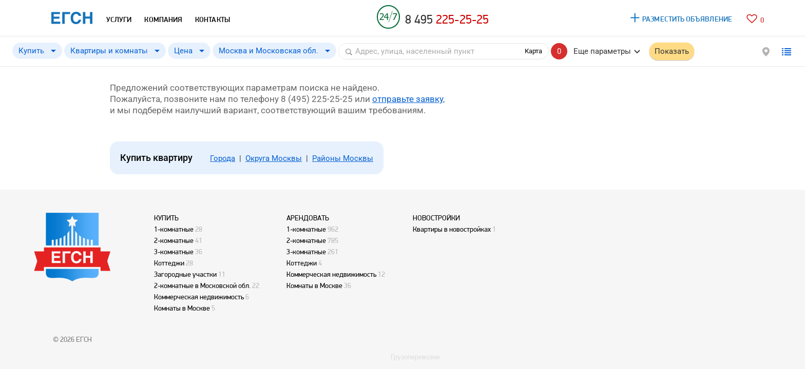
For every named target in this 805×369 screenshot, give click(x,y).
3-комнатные (174, 252)
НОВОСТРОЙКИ (436, 218)
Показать (672, 51)
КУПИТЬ (166, 218)
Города (222, 158)
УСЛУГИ (118, 19)
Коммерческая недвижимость (199, 297)
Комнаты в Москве (182, 308)
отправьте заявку (407, 99)
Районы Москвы (342, 158)
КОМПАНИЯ (163, 19)
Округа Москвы (273, 158)
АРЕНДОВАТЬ (307, 218)
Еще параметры (602, 51)
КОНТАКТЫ (212, 19)
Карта (533, 51)
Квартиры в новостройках (452, 229)
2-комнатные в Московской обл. (202, 285)
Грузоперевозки (415, 357)
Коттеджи (169, 263)
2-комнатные (174, 240)
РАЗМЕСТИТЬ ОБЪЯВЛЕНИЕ (687, 19)
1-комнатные (174, 229)
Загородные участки (185, 274)
